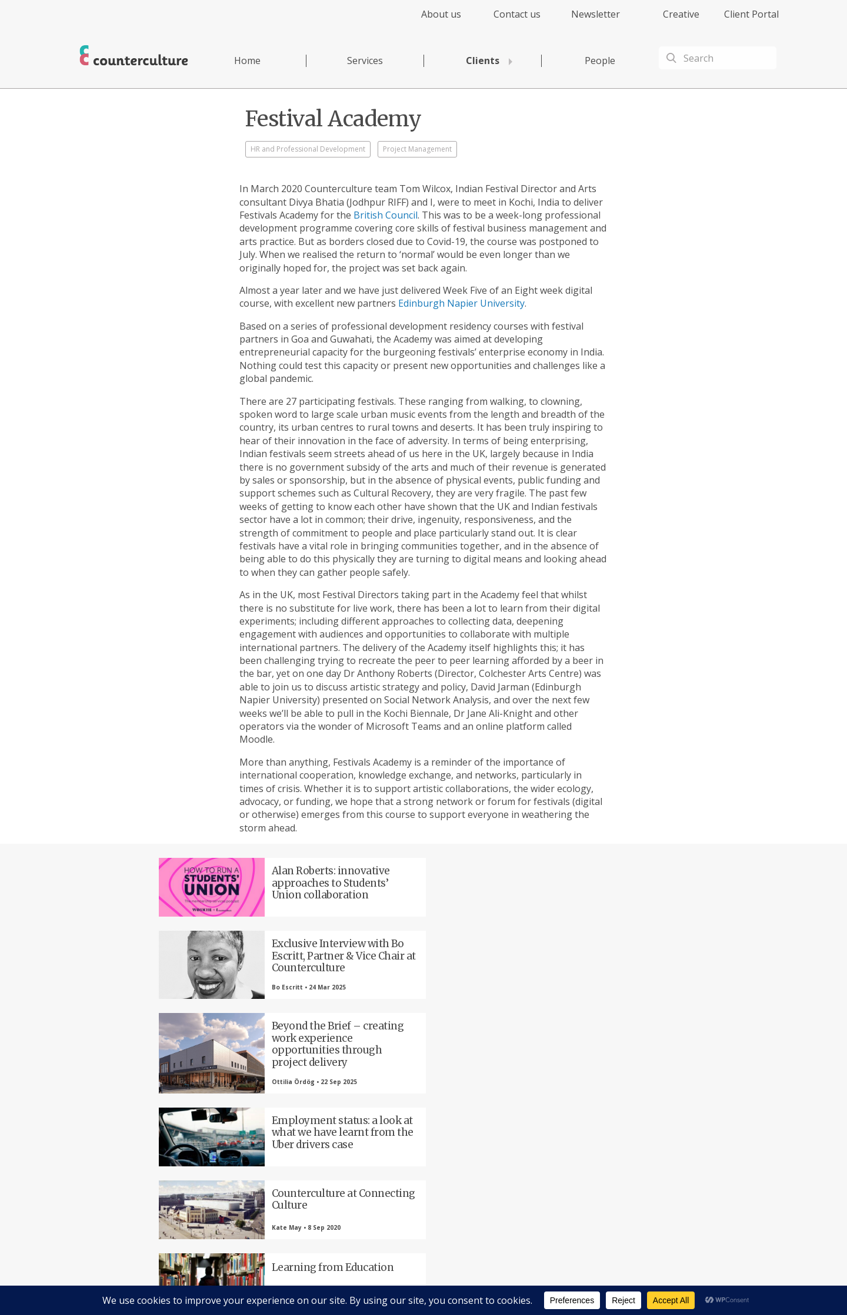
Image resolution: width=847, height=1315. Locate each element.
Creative (681, 14)
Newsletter (595, 14)
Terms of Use (487, 1283)
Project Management (417, 149)
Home (247, 60)
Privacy (446, 1283)
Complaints (565, 1283)
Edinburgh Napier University (461, 303)
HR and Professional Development (308, 149)
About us (441, 14)
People (600, 60)
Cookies (528, 1283)
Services (365, 60)
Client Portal (751, 14)
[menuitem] (431, 21)
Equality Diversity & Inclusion (636, 1283)
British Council (386, 215)
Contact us (517, 14)
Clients (482, 60)
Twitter (297, 1119)
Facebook (232, 1119)
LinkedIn (362, 1119)
